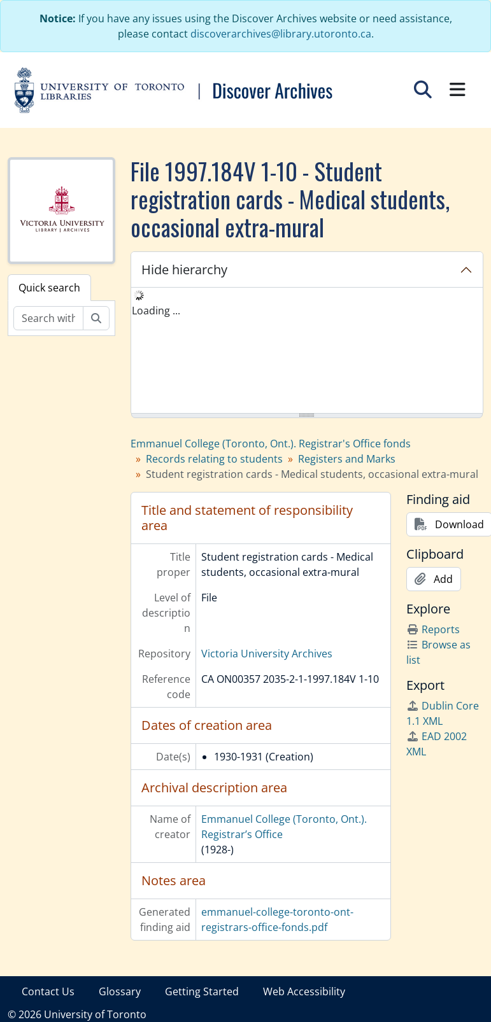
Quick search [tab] (49, 288)
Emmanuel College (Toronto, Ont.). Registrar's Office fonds (271, 444)
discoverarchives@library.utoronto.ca (280, 34)
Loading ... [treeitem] (156, 311)
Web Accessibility (304, 991)
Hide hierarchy (184, 269)
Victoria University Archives (266, 654)
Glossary (120, 991)
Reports (433, 629)
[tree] (307, 351)
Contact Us (48, 991)
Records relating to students (214, 459)
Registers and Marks (346, 459)
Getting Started (202, 991)
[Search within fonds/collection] (48, 318)
